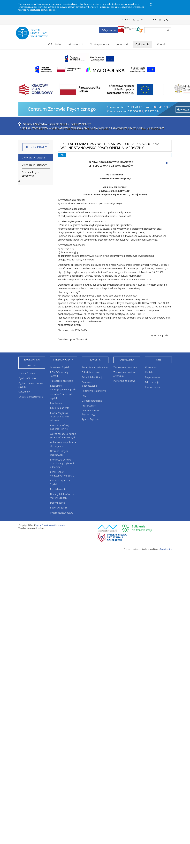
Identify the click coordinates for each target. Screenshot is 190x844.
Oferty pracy (80, 124)
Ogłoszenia (58, 124)
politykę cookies (49, 9)
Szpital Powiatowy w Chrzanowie (50, 525)
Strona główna (35, 124)
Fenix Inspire (166, 549)
